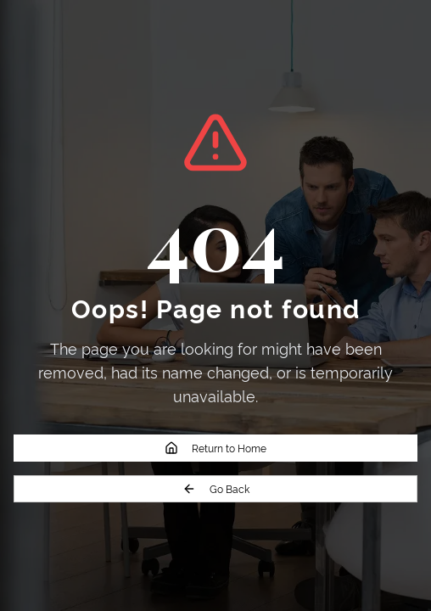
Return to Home (215, 447)
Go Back (215, 488)
